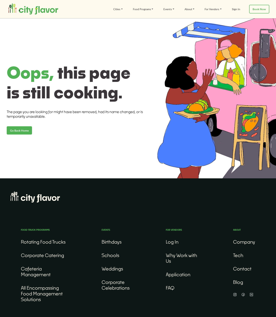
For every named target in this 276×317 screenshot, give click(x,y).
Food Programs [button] (142, 9)
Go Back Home (19, 130)
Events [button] (167, 9)
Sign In (236, 9)
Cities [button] (116, 9)
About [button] (188, 9)
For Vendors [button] (212, 9)
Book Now (259, 9)
